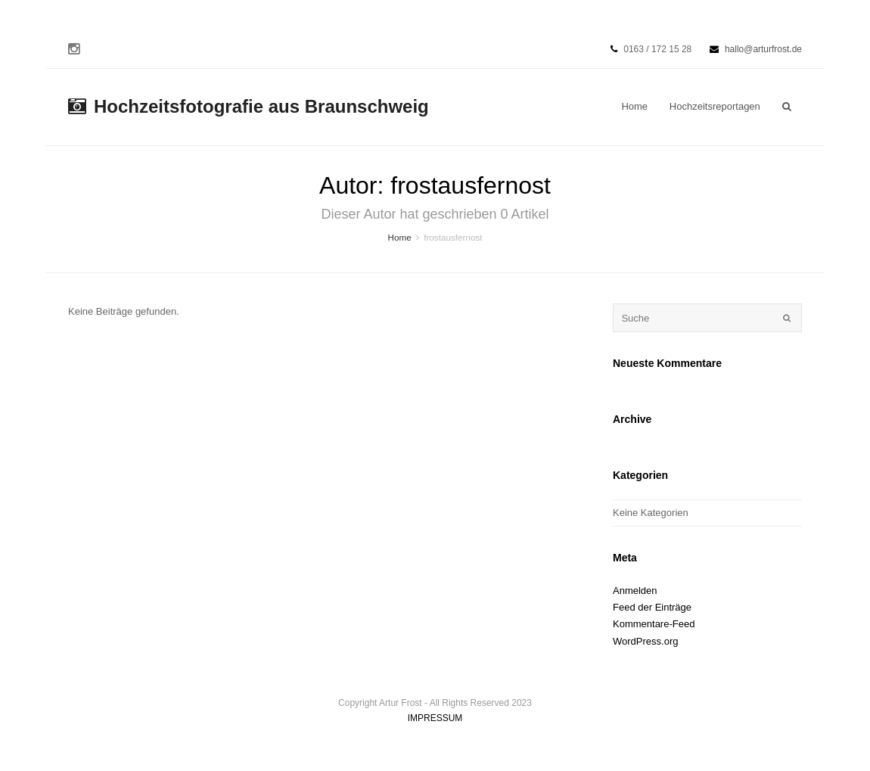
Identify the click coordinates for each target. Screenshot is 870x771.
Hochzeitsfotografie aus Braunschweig (248, 106)
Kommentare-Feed (653, 624)
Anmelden (635, 590)
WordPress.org (645, 641)
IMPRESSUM (435, 718)
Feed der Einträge (652, 607)
